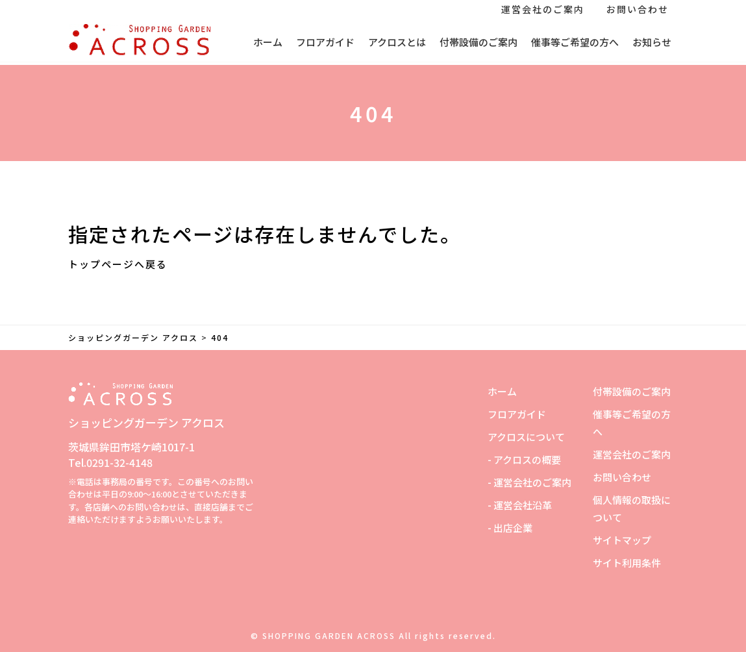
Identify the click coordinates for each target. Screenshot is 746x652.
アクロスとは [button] (397, 42)
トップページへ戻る (118, 264)
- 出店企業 (510, 527)
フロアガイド (325, 42)
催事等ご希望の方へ (575, 42)
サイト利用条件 (627, 563)
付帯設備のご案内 (478, 42)
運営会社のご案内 (542, 9)
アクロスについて (526, 437)
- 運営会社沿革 (520, 505)
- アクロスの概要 (524, 459)
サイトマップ (622, 540)
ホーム (267, 42)
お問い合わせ (637, 9)
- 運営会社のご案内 (529, 482)
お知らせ (651, 42)
